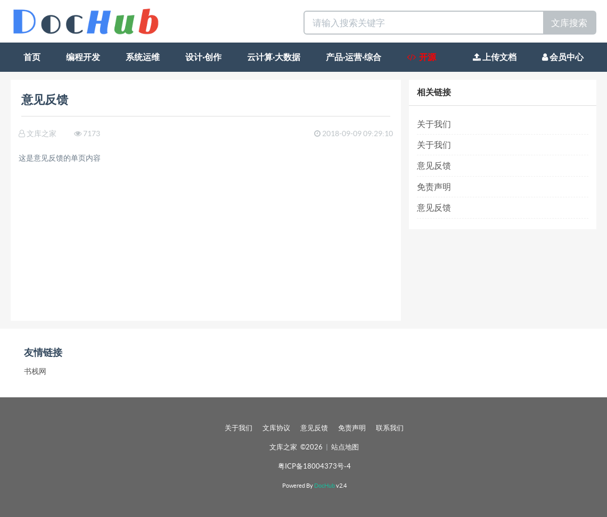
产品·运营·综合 (353, 57)
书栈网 (35, 371)
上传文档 (494, 57)
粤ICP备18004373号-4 (314, 466)
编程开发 (83, 57)
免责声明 (434, 186)
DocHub (324, 485)
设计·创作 (203, 57)
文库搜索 (569, 23)
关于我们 (434, 124)
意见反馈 (434, 165)
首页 (31, 57)
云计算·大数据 (273, 57)
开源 (421, 57)
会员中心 (563, 57)
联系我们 (390, 428)
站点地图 (345, 447)
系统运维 (143, 57)
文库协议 (276, 428)
